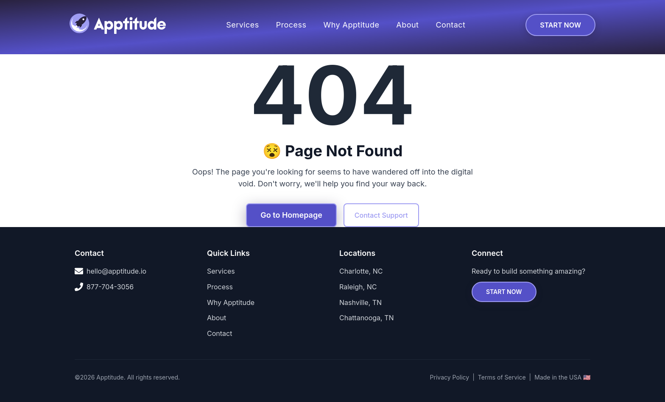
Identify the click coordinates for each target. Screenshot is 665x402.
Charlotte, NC (361, 271)
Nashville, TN (360, 302)
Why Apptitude (351, 24)
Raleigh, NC (358, 287)
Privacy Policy (449, 377)
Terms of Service (502, 377)
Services (242, 24)
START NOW (560, 25)
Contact (450, 24)
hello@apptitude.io (110, 271)
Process (291, 24)
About (407, 24)
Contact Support (381, 215)
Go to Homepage (291, 215)
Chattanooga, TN (366, 317)
